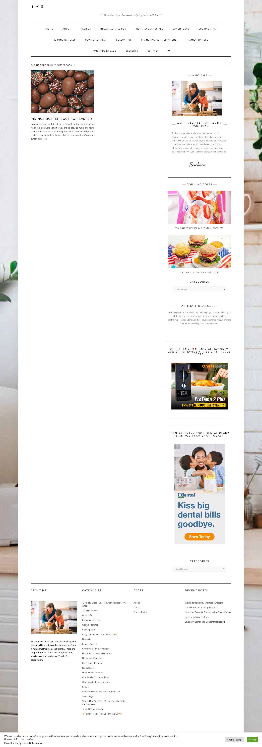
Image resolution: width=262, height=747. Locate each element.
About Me (87, 615)
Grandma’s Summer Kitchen (159, 40)
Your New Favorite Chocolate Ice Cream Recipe (208, 612)
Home (49, 29)
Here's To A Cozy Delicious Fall (97, 653)
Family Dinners (198, 40)
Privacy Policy (140, 612)
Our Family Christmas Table (95, 677)
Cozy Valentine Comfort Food (99, 634)
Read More (42, 138)
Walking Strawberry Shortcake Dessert (204, 602)
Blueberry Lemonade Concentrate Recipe (205, 621)
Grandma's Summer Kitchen (95, 648)
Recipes (86, 29)
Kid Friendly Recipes (149, 29)
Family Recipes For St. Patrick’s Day (102, 713)
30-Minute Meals (65, 40)
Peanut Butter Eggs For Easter (61, 119)
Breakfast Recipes (113, 29)
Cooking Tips (207, 29)
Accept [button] (252, 739)
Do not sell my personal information (23, 743)
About (67, 29)
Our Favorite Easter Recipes (95, 682)
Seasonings (124, 40)
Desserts (132, 51)
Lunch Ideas (181, 29)
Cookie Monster (96, 40)
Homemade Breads (104, 51)
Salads (85, 687)
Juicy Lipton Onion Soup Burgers (201, 607)
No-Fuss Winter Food (92, 672)
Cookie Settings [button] (234, 739)
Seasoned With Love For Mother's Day (101, 691)
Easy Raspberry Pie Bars (197, 617)
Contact (153, 51)
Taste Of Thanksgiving (93, 709)
